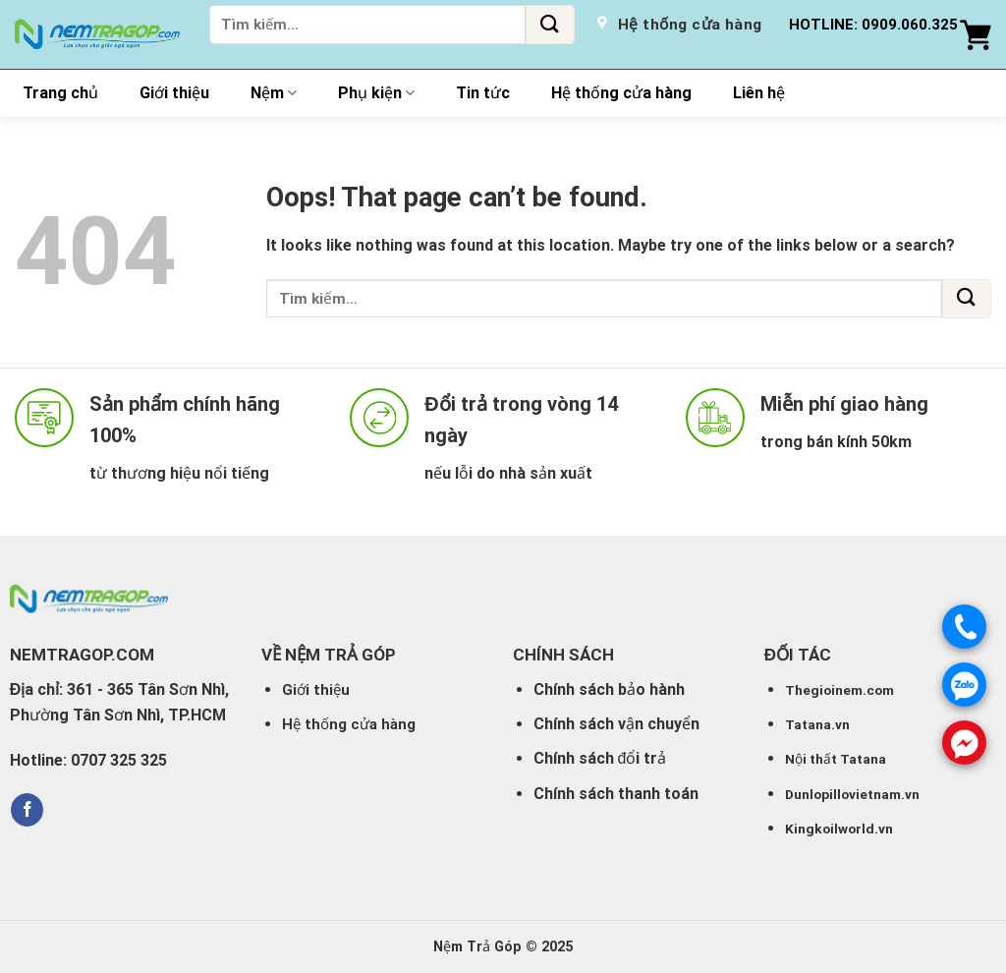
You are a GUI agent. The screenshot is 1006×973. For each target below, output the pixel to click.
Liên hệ (759, 93)
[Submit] (550, 24)
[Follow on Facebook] (27, 810)
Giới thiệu (174, 93)
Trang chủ (60, 93)
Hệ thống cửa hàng (621, 93)
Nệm (274, 93)
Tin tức (483, 93)
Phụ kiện (376, 93)
